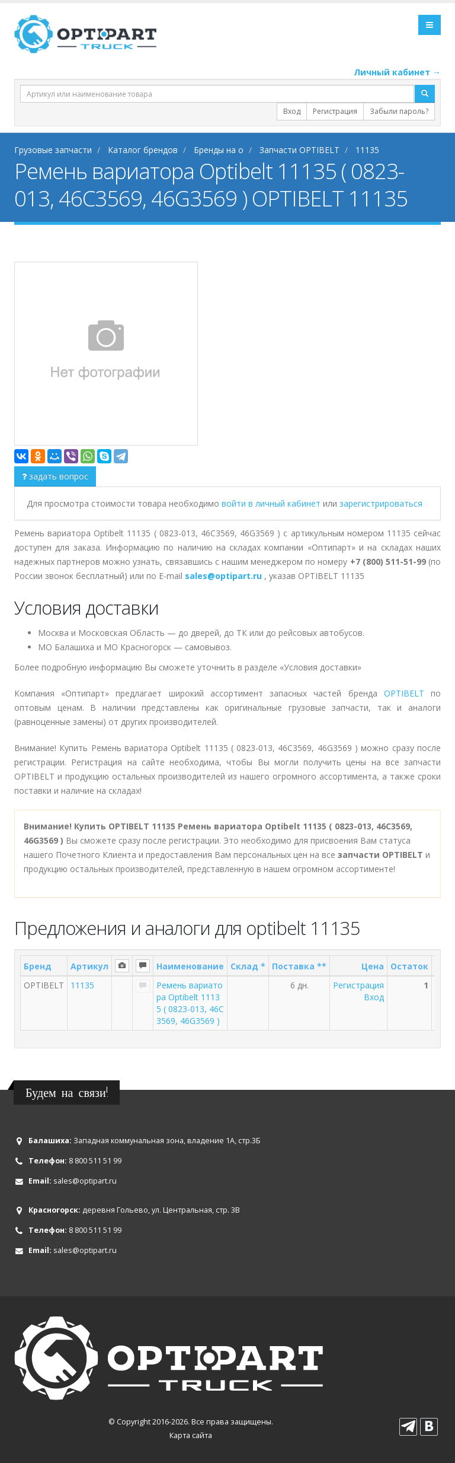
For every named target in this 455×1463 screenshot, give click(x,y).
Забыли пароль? (399, 111)
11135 (82, 985)
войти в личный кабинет (272, 503)
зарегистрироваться (380, 503)
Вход (291, 111)
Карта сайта (190, 1435)
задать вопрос (55, 476)
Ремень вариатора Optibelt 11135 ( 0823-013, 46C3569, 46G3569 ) (190, 1002)
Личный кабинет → (397, 72)
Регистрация (335, 111)
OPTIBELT (404, 693)
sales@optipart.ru (85, 1181)
